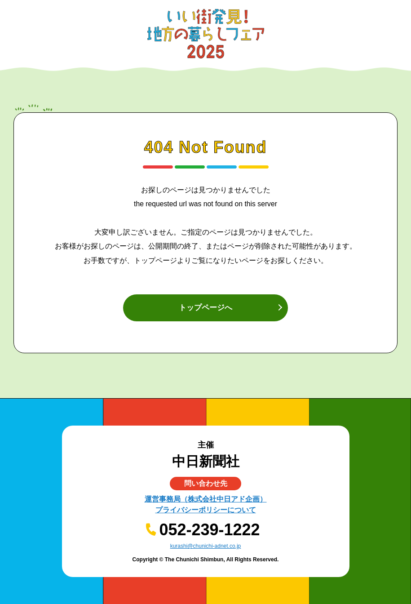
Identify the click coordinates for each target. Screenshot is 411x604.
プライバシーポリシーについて (205, 510)
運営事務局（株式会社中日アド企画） (206, 499)
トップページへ (205, 307)
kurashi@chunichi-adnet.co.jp (205, 546)
